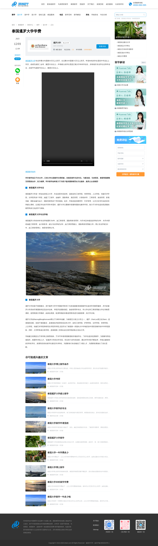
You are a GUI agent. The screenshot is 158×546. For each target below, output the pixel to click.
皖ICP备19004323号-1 (102, 543)
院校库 (82, 4)
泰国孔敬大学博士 (123, 53)
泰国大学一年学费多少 (57, 452)
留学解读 (77, 15)
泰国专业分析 (54, 416)
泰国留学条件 (30, 172)
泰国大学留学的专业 (56, 408)
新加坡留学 (51, 4)
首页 (43, 4)
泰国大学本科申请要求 (125, 49)
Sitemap (95, 529)
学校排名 (94, 15)
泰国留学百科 (54, 371)
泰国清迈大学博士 (123, 46)
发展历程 (100, 4)
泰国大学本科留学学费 (57, 482)
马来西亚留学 (63, 4)
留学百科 (68, 15)
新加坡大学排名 (126, 18)
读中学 (26, 15)
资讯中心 (30, 25)
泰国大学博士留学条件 (57, 364)
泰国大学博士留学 (55, 467)
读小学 (34, 15)
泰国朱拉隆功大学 (123, 42)
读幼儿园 (42, 15)
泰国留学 (74, 4)
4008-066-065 (139, 5)
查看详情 (102, 46)
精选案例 (50, 15)
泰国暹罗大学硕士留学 (57, 393)
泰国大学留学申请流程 (57, 423)
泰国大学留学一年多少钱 (59, 497)
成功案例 (109, 4)
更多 (143, 62)
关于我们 (90, 4)
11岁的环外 (119, 4)
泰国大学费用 (122, 56)
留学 (38, 25)
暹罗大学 (57, 43)
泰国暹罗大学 (30, 61)
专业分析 (103, 15)
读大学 (19, 15)
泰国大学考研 (53, 379)
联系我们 (96, 525)
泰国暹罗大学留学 (55, 438)
